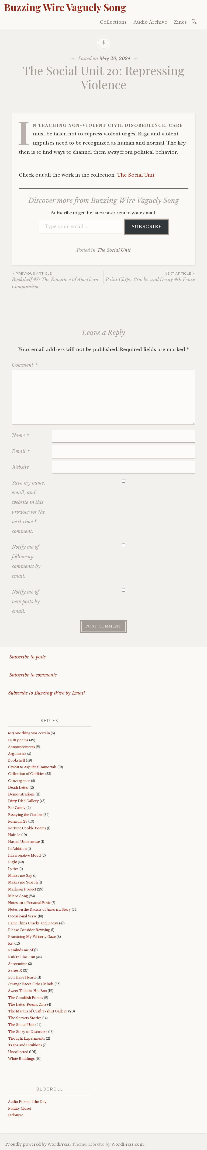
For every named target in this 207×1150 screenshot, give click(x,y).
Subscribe (147, 226)
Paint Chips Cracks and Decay (33, 923)
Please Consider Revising (29, 930)
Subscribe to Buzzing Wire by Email (46, 693)
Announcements (21, 747)
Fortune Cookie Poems (27, 828)
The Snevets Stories (25, 1018)
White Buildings (21, 1059)
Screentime (17, 964)
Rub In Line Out (21, 957)
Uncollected (18, 1052)
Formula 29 (17, 821)
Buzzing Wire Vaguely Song (65, 7)
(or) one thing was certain (29, 733)
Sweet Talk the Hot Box (27, 991)
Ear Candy (17, 808)
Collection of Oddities (26, 774)
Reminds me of (20, 950)
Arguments (17, 754)
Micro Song (18, 896)
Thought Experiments (26, 1038)
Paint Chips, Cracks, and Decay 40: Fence (149, 276)
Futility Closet (19, 1108)
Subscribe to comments (32, 675)
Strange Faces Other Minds (31, 984)
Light (12, 862)
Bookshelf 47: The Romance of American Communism (58, 280)
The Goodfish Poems (25, 998)
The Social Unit (135, 175)
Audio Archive (150, 22)
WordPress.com (127, 1144)
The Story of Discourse (27, 1032)
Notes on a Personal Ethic (29, 903)
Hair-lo (14, 835)
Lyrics (13, 869)
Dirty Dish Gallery (23, 801)
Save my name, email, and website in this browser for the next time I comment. (28, 507)
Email (21, 451)
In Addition (17, 849)
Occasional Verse (22, 916)
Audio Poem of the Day (27, 1102)
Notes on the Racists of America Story (39, 909)
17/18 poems (18, 740)
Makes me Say (20, 876)
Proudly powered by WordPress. (38, 1144)
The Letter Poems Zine (27, 1004)
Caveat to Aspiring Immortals (32, 767)
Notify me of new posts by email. (26, 601)
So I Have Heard (22, 977)
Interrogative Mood (24, 855)
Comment (25, 365)
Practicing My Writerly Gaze (32, 937)
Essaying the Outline (25, 815)
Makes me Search (23, 882)
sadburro (15, 1115)
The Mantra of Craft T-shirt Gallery (37, 1011)
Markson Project (22, 889)
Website (20, 467)
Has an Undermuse (24, 842)
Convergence (19, 781)
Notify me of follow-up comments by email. (26, 561)
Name (20, 436)
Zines (180, 22)
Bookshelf (16, 760)
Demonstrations (21, 794)
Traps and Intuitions (25, 1045)
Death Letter (18, 788)
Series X (15, 971)
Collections (113, 22)
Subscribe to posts (27, 657)
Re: (10, 943)
